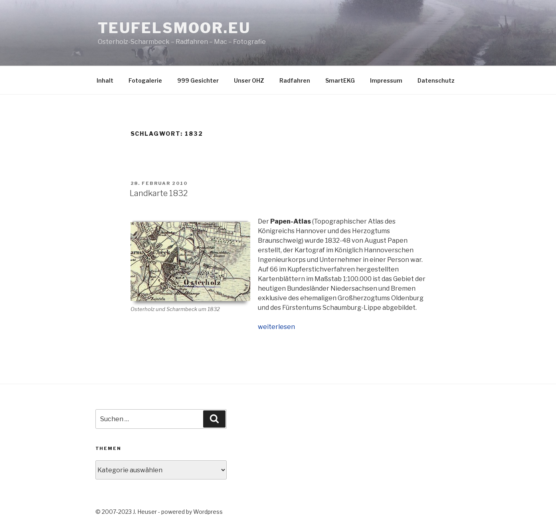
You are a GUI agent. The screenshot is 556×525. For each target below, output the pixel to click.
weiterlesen (276, 327)
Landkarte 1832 (159, 193)
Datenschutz (436, 80)
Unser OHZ (249, 80)
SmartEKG (340, 80)
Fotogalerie (145, 80)
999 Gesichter (198, 80)
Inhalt (105, 80)
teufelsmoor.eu (174, 28)
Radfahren (294, 80)
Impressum (386, 80)
